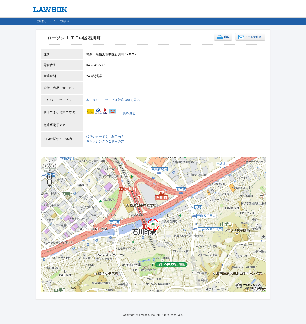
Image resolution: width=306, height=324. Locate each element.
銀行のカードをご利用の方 (105, 137)
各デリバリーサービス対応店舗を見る (113, 100)
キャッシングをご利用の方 (105, 141)
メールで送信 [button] (253, 36)
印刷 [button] (227, 36)
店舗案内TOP (44, 21)
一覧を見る (128, 113)
